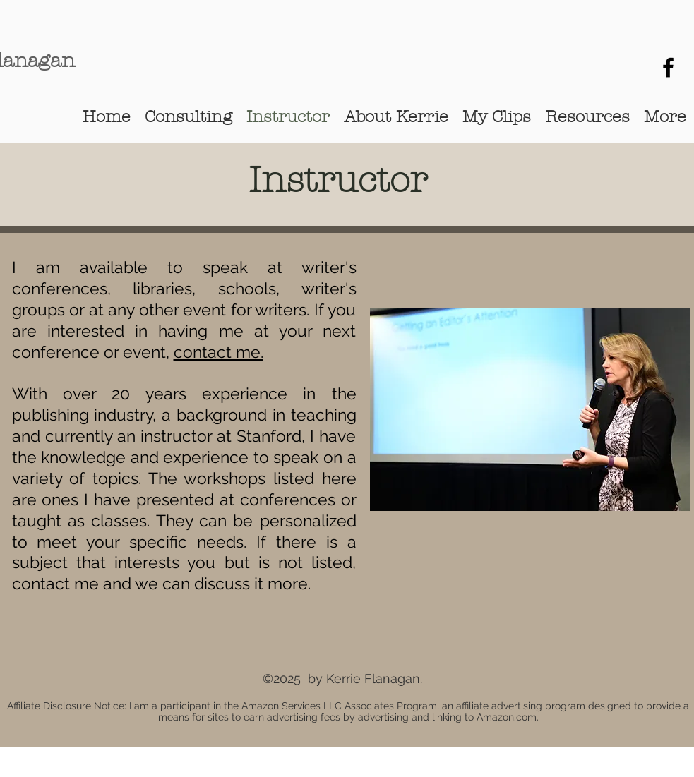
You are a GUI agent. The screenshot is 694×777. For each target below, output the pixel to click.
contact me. (218, 351)
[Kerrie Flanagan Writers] (668, 67)
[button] (396, 116)
